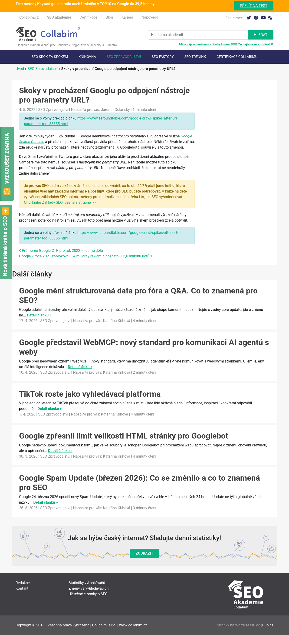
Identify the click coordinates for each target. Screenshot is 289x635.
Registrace (234, 18)
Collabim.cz (29, 17)
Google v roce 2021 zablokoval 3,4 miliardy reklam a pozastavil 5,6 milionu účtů (85, 256)
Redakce (23, 583)
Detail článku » (39, 315)
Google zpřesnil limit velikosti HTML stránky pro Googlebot (123, 435)
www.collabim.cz (133, 625)
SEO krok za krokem (50, 57)
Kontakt (22, 588)
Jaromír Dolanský (115, 109)
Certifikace (88, 17)
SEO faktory (163, 57)
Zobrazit (144, 553)
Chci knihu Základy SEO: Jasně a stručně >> (60, 202)
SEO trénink (195, 57)
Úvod (20, 68)
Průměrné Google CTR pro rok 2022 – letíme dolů (61, 250)
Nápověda (149, 17)
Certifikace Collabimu (237, 57)
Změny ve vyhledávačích (89, 588)
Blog (109, 17)
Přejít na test (253, 5)
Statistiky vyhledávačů (87, 583)
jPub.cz (267, 625)
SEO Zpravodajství (124, 57)
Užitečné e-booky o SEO (88, 594)
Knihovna (87, 57)
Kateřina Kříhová (116, 321)
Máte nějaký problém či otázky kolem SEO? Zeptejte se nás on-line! (226, 44)
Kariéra (127, 17)
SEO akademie (59, 17)
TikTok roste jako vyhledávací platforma (90, 394)
